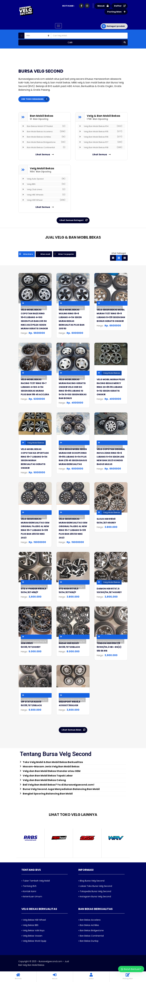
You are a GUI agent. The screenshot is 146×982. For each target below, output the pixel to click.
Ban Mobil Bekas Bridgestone (43, 142)
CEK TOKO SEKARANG (35, 99)
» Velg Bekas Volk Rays (32, 930)
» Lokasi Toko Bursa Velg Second (95, 886)
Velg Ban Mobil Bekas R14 (100, 126)
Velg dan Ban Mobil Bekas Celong (44, 780)
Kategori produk (113, 26)
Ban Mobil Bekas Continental (43, 147)
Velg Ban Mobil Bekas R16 (100, 136)
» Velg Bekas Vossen (31, 935)
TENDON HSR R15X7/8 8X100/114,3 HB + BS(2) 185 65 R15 (109, 647)
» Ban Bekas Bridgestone (91, 930)
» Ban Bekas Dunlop (88, 940)
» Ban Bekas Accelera (89, 919)
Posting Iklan (117, 12)
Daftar (120, 6)
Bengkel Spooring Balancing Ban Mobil (48, 793)
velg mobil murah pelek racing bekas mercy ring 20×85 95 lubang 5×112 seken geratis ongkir (111, 387)
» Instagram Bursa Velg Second (94, 896)
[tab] (27, 254)
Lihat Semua (45, 154)
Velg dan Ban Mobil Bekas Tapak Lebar (48, 775)
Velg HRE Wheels (43, 194)
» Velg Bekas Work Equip (33, 940)
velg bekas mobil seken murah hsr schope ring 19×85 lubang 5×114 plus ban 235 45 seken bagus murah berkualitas (73, 457)
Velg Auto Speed (43, 178)
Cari (98, 42)
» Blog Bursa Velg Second (91, 880)
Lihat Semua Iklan (74, 730)
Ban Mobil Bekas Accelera (43, 131)
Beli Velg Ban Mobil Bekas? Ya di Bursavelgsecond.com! (58, 784)
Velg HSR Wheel (43, 200)
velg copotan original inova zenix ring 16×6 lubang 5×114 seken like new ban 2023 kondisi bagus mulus (111, 457)
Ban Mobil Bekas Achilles (43, 136)
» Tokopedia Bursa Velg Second (94, 891)
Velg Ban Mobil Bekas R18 (100, 147)
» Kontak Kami (28, 891)
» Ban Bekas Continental (91, 935)
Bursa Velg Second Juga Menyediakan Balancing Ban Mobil (61, 789)
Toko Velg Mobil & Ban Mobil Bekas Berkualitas (53, 762)
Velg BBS (43, 184)
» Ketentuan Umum (31, 896)
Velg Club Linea (43, 189)
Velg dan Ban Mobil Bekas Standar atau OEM (51, 771)
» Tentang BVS (28, 886)
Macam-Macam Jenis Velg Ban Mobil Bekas (51, 766)
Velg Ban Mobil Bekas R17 (100, 142)
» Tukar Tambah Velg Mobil (35, 880)
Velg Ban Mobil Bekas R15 (100, 131)
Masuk (103, 6)
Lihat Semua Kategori (74, 220)
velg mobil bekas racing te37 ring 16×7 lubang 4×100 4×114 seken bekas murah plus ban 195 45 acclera (35, 387)
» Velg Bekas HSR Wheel (33, 919)
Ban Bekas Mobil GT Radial (43, 126)
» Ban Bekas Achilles (88, 925)
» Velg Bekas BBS (29, 925)
